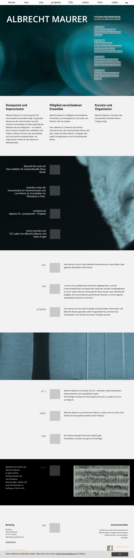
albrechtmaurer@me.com (15, 537)
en (126, 2)
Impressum (11, 542)
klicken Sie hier (110, 535)
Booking (10, 524)
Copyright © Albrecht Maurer (16, 550)
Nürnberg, (100, 35)
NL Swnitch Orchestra (105, 43)
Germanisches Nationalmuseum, (109, 32)
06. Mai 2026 (101, 27)
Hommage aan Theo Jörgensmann (109, 46)
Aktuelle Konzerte (109, 18)
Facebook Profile (121, 547)
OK (120, 554)
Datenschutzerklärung (65, 553)
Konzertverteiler (119, 524)
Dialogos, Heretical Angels (106, 30)
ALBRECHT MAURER (47, 19)
